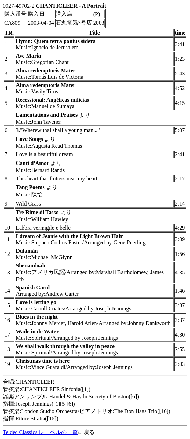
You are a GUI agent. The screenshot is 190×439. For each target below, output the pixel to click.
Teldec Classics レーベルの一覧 (40, 432)
